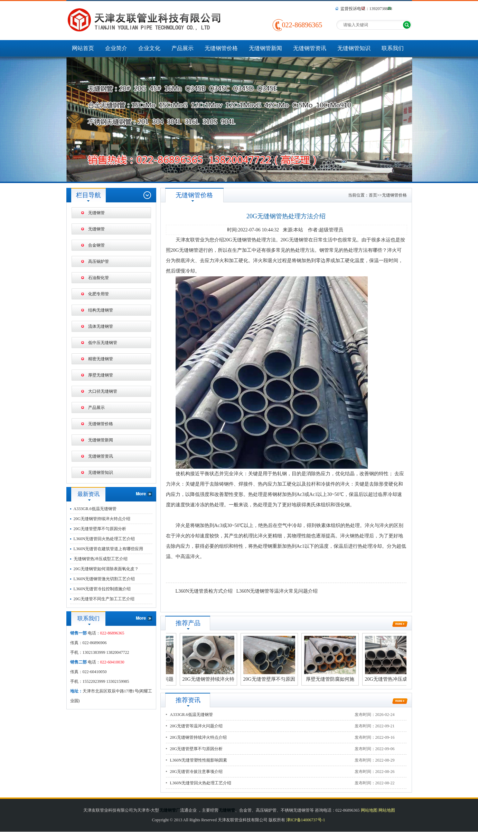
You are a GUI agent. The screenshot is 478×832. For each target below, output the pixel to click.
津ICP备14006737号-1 (305, 819)
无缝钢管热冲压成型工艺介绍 (101, 558)
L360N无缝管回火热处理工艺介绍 (104, 538)
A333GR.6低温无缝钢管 (95, 508)
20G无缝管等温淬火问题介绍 (196, 726)
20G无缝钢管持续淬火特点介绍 (102, 518)
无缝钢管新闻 (265, 48)
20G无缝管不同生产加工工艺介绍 (104, 598)
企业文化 (149, 48)
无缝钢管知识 (354, 48)
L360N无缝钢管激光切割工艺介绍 (104, 578)
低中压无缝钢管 (102, 342)
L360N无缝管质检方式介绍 (204, 591)
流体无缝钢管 (100, 326)
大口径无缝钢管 (102, 391)
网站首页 (83, 48)
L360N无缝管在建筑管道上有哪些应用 (108, 548)
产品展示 (182, 48)
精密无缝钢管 (100, 358)
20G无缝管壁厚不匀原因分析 (100, 528)
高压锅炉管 (98, 261)
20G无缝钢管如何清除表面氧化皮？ (106, 568)
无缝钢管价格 (221, 48)
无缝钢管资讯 (309, 48)
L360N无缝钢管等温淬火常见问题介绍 (277, 591)
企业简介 (116, 48)
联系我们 (393, 48)
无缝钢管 (96, 212)
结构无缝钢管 (100, 310)
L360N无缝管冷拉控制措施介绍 (102, 588)
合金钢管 (96, 245)
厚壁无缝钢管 (100, 375)
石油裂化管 (98, 277)
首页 (373, 195)
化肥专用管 (98, 293)
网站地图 (369, 810)
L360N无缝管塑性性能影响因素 (198, 760)
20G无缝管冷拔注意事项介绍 (196, 771)
